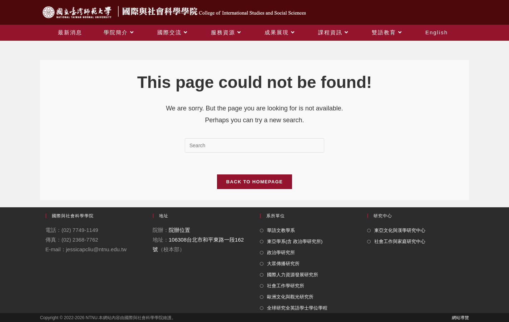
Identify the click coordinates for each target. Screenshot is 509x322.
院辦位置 (179, 230)
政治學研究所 (281, 252)
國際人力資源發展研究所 (292, 274)
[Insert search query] (254, 145)
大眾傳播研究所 (283, 263)
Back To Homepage (254, 181)
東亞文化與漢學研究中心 (399, 230)
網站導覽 (460, 317)
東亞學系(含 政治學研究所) (294, 241)
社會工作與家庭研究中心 (399, 241)
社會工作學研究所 (285, 285)
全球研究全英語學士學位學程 (297, 308)
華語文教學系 (281, 230)
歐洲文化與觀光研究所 (290, 296)
